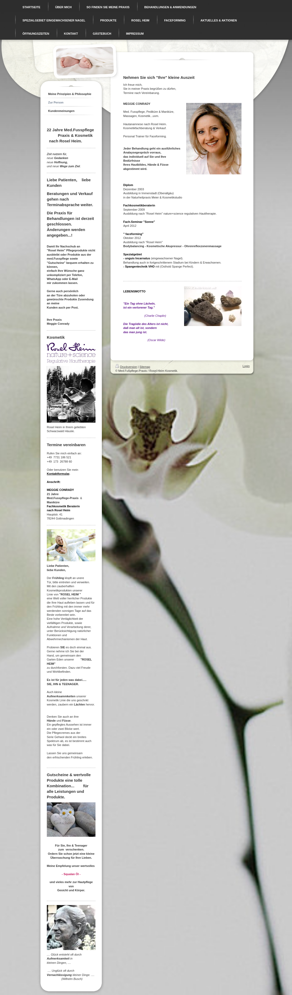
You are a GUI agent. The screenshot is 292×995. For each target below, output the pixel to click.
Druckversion (126, 366)
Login (246, 366)
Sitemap (144, 366)
